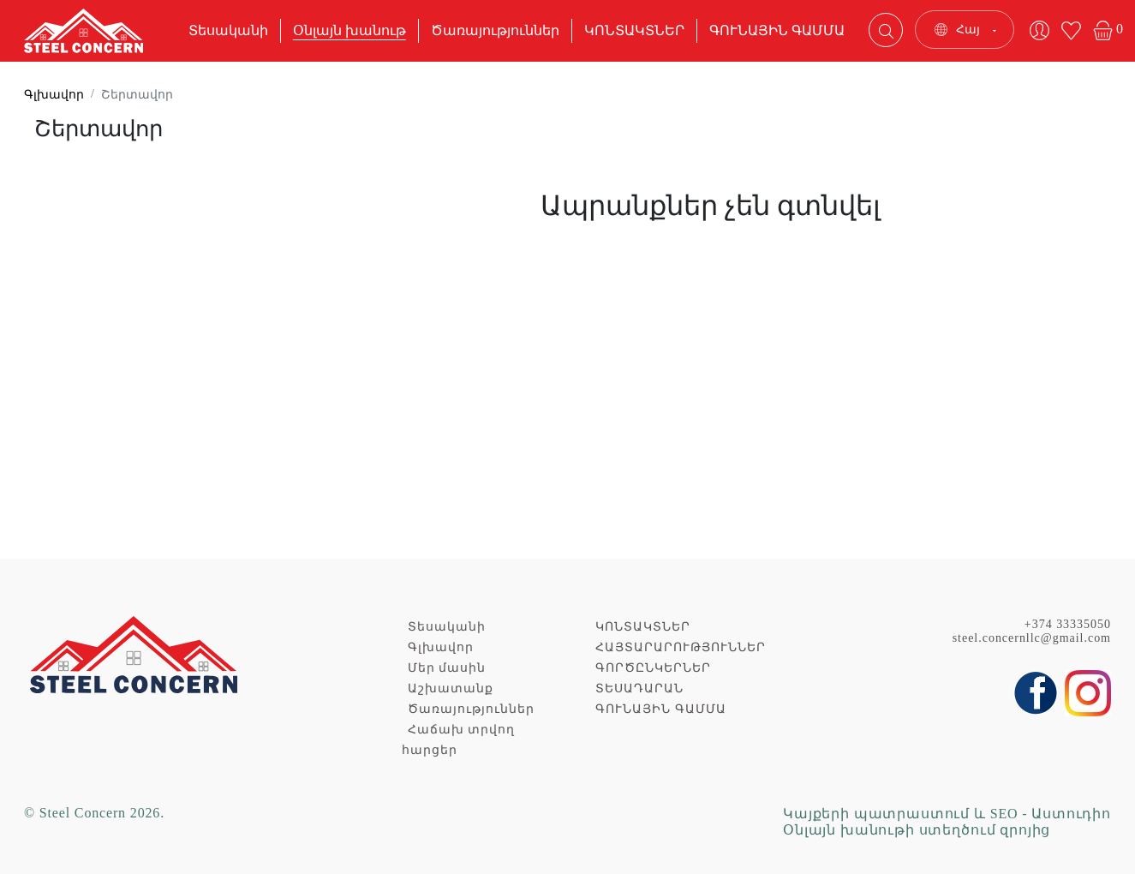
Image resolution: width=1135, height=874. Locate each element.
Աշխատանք (450, 688)
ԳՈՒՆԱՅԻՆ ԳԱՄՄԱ (777, 30)
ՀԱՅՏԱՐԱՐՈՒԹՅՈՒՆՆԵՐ (680, 647)
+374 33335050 (1067, 624)
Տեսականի (228, 30)
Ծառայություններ (495, 30)
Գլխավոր (54, 94)
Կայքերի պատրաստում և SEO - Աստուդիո (947, 813)
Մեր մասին (447, 667)
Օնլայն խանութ (349, 30)
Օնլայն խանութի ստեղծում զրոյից (916, 830)
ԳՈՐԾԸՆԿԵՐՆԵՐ (653, 667)
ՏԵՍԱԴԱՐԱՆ (639, 688)
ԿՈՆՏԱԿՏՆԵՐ (634, 30)
